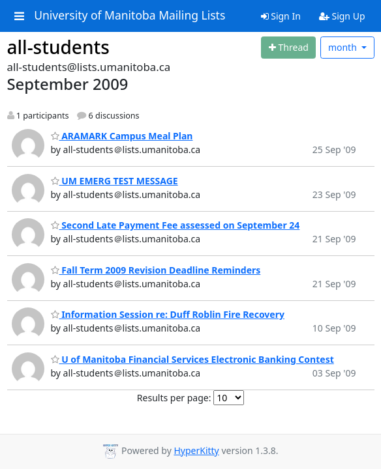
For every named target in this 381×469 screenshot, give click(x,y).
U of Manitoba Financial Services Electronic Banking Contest (192, 359)
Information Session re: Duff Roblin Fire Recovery (167, 314)
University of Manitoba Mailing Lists (129, 15)
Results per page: (174, 397)
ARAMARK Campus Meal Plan (122, 136)
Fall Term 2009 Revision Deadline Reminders (156, 270)
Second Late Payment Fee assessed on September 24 (175, 225)
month (343, 47)
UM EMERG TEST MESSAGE (114, 181)
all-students (58, 47)
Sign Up (342, 16)
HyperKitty (196, 450)
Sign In (281, 16)
